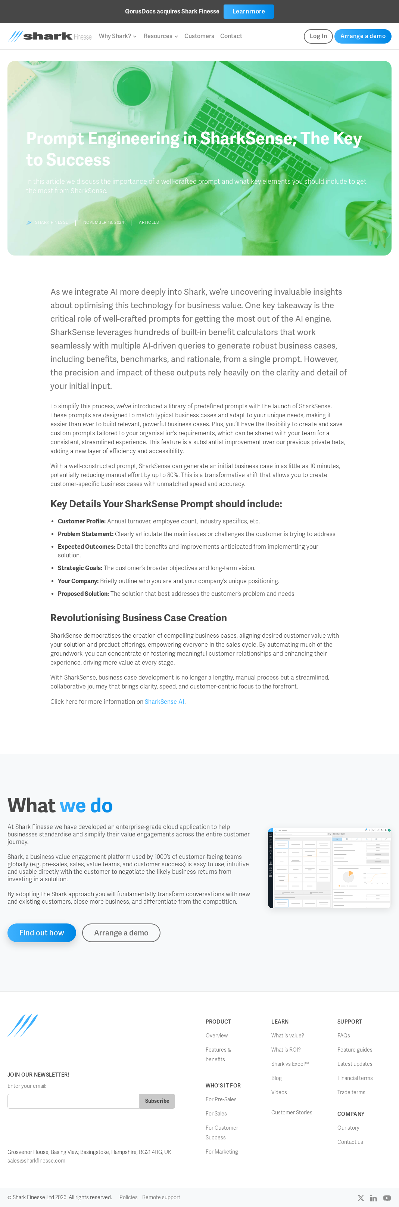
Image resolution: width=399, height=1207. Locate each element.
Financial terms (355, 1078)
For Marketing (222, 1152)
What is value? (287, 1036)
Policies (128, 1197)
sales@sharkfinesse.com (36, 1161)
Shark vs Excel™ (290, 1064)
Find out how (41, 933)
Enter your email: (26, 1086)
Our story (348, 1128)
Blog (276, 1078)
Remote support (161, 1197)
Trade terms (351, 1092)
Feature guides (354, 1050)
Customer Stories (291, 1112)
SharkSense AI (164, 702)
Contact (231, 36)
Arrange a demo (363, 36)
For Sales (216, 1114)
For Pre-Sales (221, 1099)
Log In (318, 36)
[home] (49, 36)
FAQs (343, 1036)
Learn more (249, 11)
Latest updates (354, 1064)
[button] (117, 36)
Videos (279, 1092)
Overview (217, 1036)
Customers (199, 36)
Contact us (350, 1142)
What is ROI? (286, 1050)
